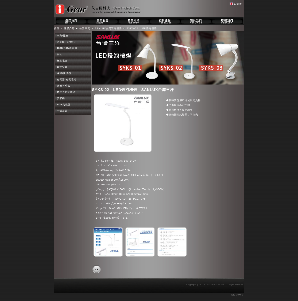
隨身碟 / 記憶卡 (66, 41)
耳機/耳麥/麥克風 (67, 48)
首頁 (56, 28)
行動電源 (62, 60)
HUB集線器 (64, 104)
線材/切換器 (64, 73)
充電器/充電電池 (66, 79)
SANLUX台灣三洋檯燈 (108, 28)
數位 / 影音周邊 (66, 92)
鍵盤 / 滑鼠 (63, 85)
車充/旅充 (62, 35)
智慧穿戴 (62, 67)
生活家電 (62, 110)
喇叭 (59, 54)
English (236, 3)
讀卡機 (61, 98)
